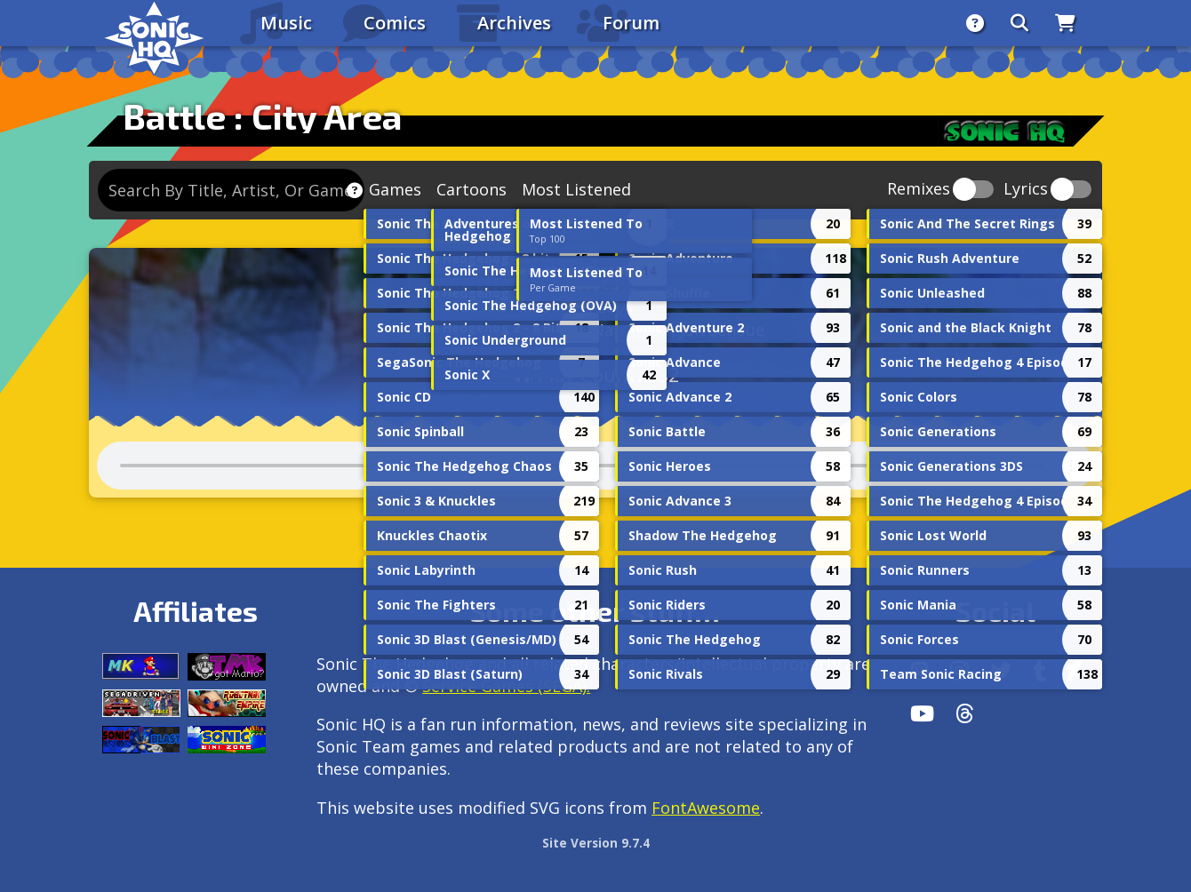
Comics (395, 23)
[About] (975, 23)
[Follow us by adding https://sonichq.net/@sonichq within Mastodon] (919, 670)
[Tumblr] (1039, 670)
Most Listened (576, 189)
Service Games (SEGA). (506, 686)
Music (286, 23)
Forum (631, 23)
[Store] (1065, 23)
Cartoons (471, 189)
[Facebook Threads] (964, 713)
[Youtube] (922, 713)
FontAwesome (705, 807)
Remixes (918, 189)
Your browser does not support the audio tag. (595, 466)
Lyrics (1025, 189)
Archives (514, 23)
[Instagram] (959, 670)
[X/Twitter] (1000, 670)
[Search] (1019, 23)
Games (395, 189)
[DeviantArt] (1074, 670)
